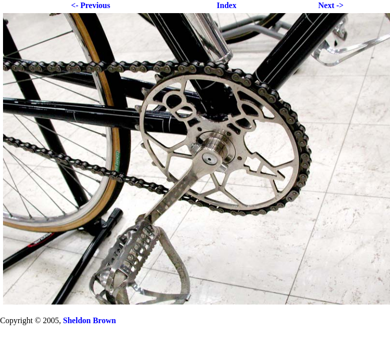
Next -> (330, 5)
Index (226, 5)
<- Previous (90, 5)
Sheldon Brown (89, 320)
